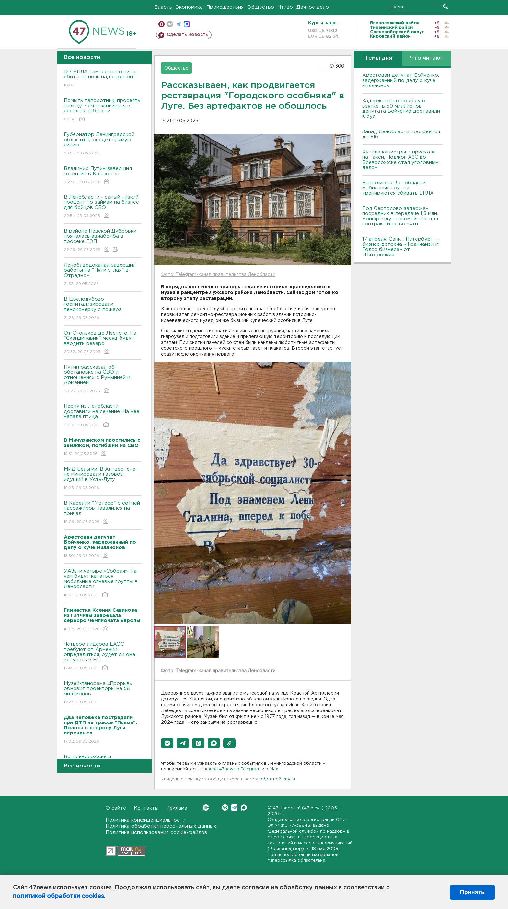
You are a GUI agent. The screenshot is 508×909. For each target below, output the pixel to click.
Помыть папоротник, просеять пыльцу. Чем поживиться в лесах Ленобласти (102, 110)
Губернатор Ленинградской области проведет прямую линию (102, 144)
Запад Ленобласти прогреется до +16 (401, 134)
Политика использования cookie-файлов (156, 832)
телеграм (178, 24)
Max (244, 807)
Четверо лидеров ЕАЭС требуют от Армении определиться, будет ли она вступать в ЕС (102, 656)
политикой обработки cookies (58, 896)
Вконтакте (206, 807)
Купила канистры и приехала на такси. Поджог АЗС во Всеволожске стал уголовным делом (400, 160)
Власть (163, 7)
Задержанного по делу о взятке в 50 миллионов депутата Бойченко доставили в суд (401, 109)
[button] (167, 743)
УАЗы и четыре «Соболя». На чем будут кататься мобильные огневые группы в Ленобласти (102, 583)
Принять (472, 892)
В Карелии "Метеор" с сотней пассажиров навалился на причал (102, 513)
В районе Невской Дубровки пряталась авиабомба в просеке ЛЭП (102, 241)
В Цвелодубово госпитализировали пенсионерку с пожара (102, 309)
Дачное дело (312, 7)
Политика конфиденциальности (146, 820)
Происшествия (225, 7)
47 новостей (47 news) (298, 808)
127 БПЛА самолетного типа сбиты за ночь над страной (102, 79)
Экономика (189, 7)
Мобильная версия (161, 24)
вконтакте (170, 24)
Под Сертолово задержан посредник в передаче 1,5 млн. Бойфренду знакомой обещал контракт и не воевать (400, 216)
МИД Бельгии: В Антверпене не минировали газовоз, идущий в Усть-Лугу (102, 479)
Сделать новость (187, 35)
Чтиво (285, 7)
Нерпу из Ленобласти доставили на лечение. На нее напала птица (102, 416)
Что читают (427, 58)
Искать (445, 6)
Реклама (176, 808)
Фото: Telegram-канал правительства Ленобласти (218, 275)
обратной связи (277, 779)
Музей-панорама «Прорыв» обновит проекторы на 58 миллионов (102, 693)
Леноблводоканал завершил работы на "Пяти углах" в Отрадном (102, 275)
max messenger (187, 24)
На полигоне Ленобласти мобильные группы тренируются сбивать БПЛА (398, 188)
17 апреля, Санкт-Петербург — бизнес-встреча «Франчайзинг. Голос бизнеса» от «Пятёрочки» (401, 247)
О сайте (116, 808)
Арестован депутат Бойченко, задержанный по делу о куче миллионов (400, 80)
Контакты (146, 808)
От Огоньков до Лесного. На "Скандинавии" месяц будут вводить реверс (102, 343)
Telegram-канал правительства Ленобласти (225, 671)
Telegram (234, 807)
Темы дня (378, 58)
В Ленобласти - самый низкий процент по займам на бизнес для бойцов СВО (102, 207)
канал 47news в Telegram (232, 769)
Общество (260, 7)
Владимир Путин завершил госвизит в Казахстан (102, 175)
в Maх (272, 769)
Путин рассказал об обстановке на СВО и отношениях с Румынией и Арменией (102, 379)
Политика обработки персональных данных (161, 826)
